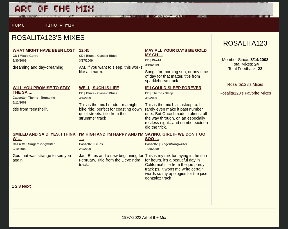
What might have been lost (44, 50)
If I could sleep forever (173, 88)
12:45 (84, 50)
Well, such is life (99, 88)
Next (26, 186)
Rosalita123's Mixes (245, 84)
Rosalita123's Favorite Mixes (245, 93)
